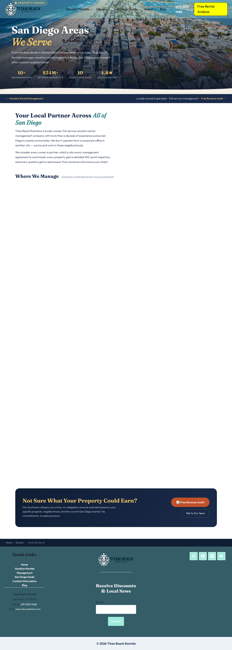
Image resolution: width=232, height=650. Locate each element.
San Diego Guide (24, 577)
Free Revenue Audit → (213, 98)
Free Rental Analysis (205, 9)
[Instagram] (212, 556)
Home (9, 542)
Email (101, 602)
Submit (116, 621)
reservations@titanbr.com (27, 609)
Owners (20, 542)
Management (24, 573)
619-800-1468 (29, 604)
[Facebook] (203, 556)
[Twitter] (221, 556)
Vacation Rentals (24, 568)
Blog (163, 9)
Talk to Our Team (195, 513)
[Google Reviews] (194, 556)
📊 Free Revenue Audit (190, 502)
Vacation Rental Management (26, 98)
